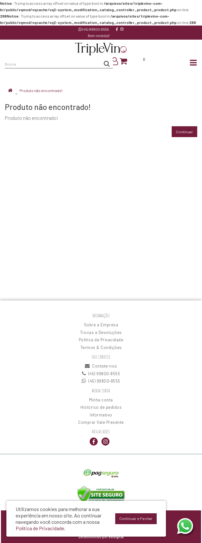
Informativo (101, 414)
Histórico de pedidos (101, 407)
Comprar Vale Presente (101, 422)
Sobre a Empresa (101, 324)
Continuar (184, 131)
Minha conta (101, 399)
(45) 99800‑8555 (94, 29)
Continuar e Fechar (136, 518)
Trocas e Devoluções (101, 332)
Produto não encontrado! (41, 90)
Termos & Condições (101, 347)
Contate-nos (101, 365)
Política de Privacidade (101, 339)
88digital (116, 537)
